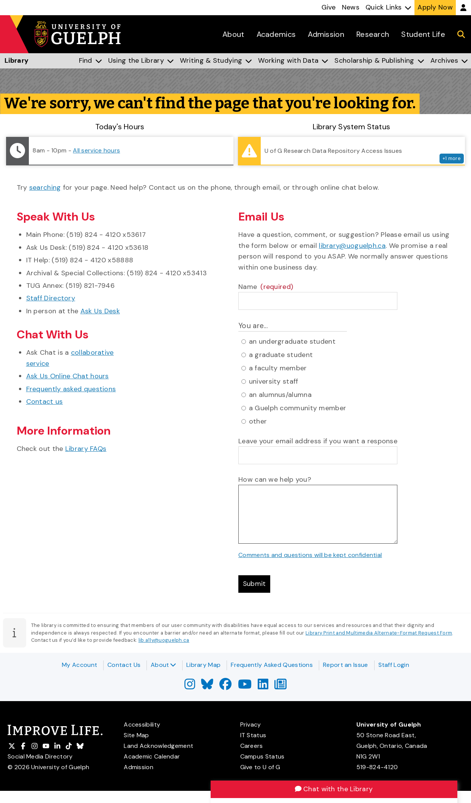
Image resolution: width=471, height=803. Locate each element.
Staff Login (393, 665)
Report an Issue (345, 665)
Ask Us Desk (100, 311)
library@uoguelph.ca (352, 245)
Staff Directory (51, 298)
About (163, 665)
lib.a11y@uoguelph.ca (164, 641)
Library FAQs (86, 448)
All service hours (96, 150)
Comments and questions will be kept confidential (310, 555)
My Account (79, 665)
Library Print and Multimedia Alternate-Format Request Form (379, 633)
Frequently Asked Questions (272, 665)
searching (45, 187)
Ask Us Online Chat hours (67, 376)
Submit (254, 584)
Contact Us (123, 665)
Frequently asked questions (71, 389)
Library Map (203, 665)
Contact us (44, 401)
